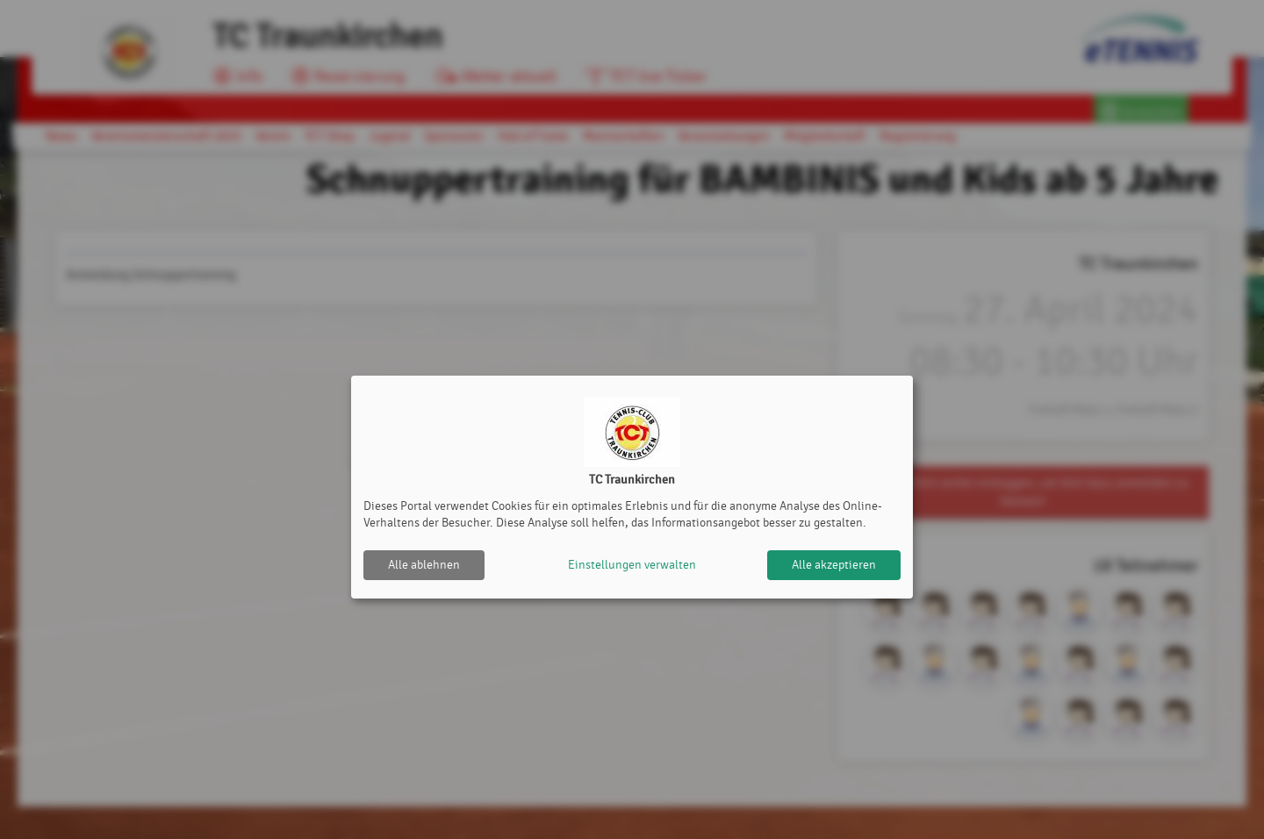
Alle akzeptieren (834, 564)
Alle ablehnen (424, 564)
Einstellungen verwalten (632, 564)
